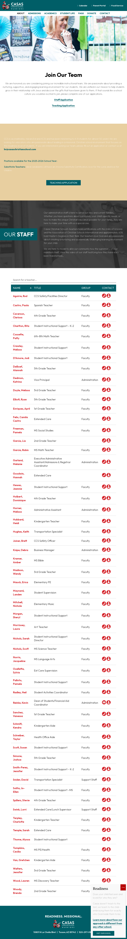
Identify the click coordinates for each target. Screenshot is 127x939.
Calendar (83, 5)
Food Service (117, 5)
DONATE (91, 13)
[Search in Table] (63, 280)
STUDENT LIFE (67, 13)
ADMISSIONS (34, 13)
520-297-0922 (86, 932)
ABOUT (21, 13)
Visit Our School (103, 933)
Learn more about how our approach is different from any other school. (107, 923)
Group (90, 288)
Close (123, 887)
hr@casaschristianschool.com (20, 149)
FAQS (81, 13)
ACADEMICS (50, 13)
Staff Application (63, 99)
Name (22, 288)
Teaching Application (63, 105)
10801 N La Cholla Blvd (44, 932)
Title (56, 288)
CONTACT (105, 13)
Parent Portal (99, 5)
